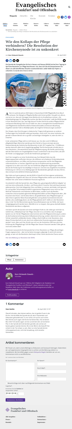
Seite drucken (17, 60)
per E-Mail (14, 60)
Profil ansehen (12, 295)
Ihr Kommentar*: (11, 361)
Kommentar (19, 260)
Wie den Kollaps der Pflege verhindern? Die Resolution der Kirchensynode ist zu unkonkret (32, 31)
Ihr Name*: (41, 361)
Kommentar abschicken (15, 400)
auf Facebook (7, 60)
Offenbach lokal (67, 24)
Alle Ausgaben (10, 417)
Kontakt (42, 16)
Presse (8, 419)
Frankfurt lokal (56, 24)
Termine (51, 16)
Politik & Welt (25, 24)
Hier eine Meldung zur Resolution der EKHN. (20, 238)
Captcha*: (9, 386)
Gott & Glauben (15, 24)
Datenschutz (41, 419)
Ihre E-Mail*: (41, 368)
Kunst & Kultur (36, 24)
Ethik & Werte (5, 24)
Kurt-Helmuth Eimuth (15, 55)
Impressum (41, 422)
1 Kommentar (64, 60)
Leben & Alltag (46, 24)
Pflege (9, 260)
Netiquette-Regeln (40, 352)
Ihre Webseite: (42, 376)
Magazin (13, 16)
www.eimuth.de (13, 289)
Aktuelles (23, 16)
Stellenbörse (41, 417)
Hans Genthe (10, 309)
